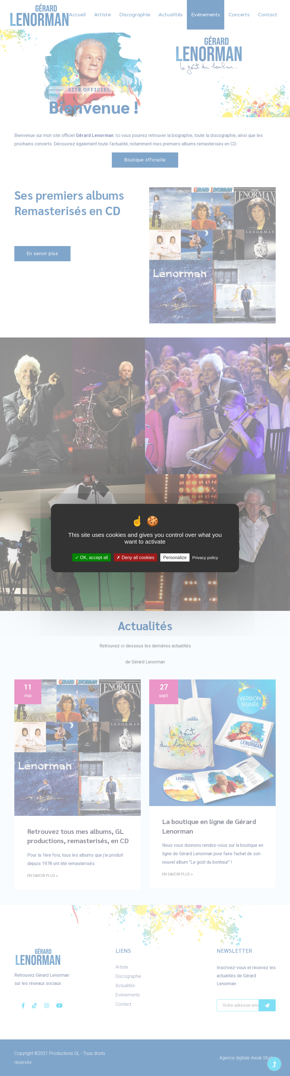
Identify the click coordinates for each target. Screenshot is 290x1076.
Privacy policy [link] (205, 557)
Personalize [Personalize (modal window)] (175, 557)
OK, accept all (91, 557)
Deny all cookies (135, 557)
